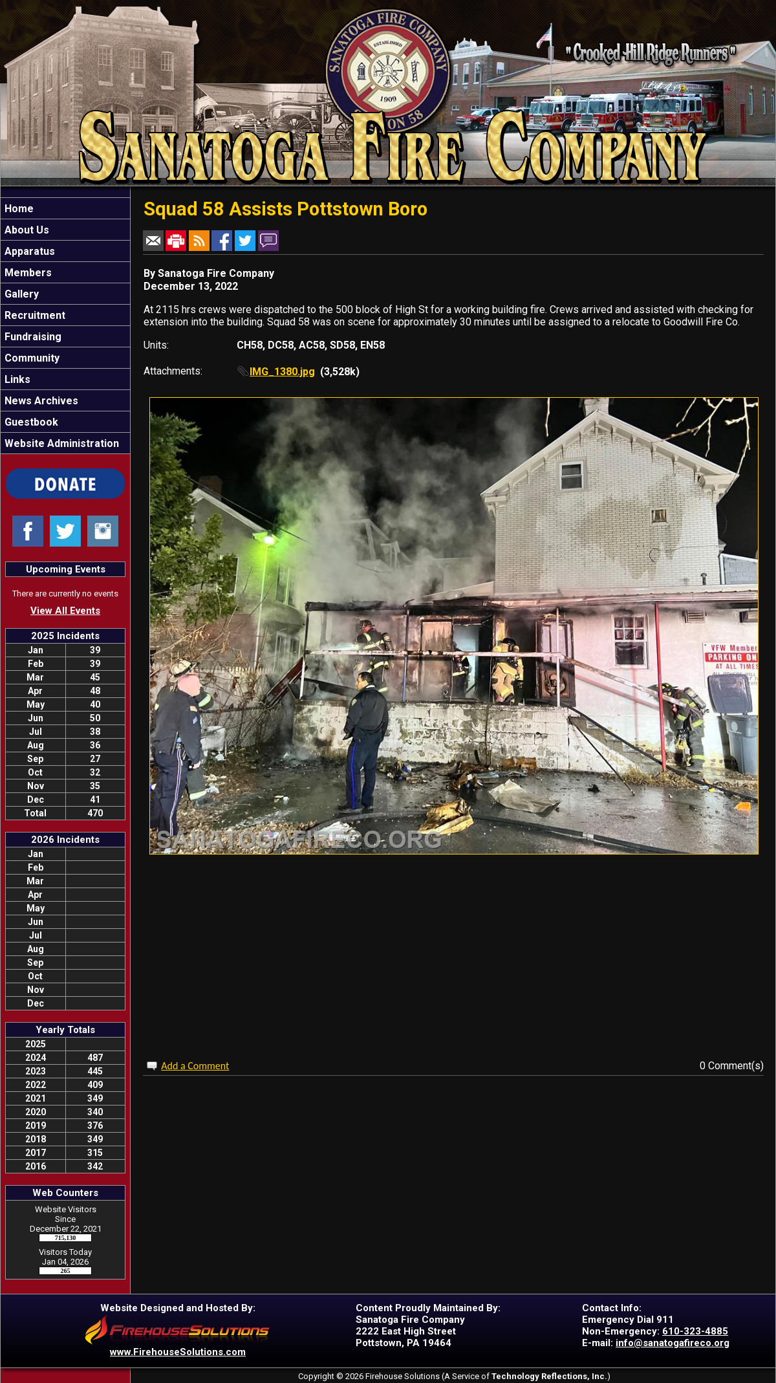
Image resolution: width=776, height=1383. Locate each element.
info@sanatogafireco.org (672, 1343)
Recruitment (33, 315)
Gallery (20, 294)
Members (27, 273)
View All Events (65, 610)
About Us (25, 230)
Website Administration (60, 443)
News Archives (40, 401)
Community (30, 358)
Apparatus (28, 251)
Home (18, 208)
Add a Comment (195, 1066)
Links (16, 379)
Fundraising (31, 337)
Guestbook (30, 422)
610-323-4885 (695, 1331)
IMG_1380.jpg (282, 371)
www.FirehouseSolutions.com (178, 1352)
